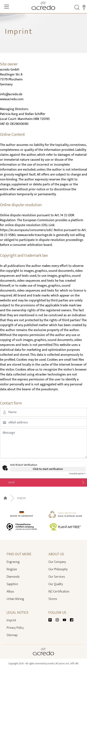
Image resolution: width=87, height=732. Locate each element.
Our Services (56, 577)
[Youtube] (66, 619)
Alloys (10, 591)
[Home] (43, 6)
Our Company (57, 562)
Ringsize (12, 569)
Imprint (21, 498)
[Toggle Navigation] (6, 7)
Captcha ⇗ (77, 473)
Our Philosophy (58, 569)
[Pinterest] (51, 619)
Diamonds (13, 577)
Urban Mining (15, 599)
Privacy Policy (15, 628)
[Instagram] (59, 619)
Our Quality (55, 584)
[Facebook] (71, 619)
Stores (52, 599)
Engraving (13, 562)
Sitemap (12, 635)
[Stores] (84, 7)
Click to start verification (48, 469)
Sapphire (12, 584)
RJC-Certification (58, 591)
